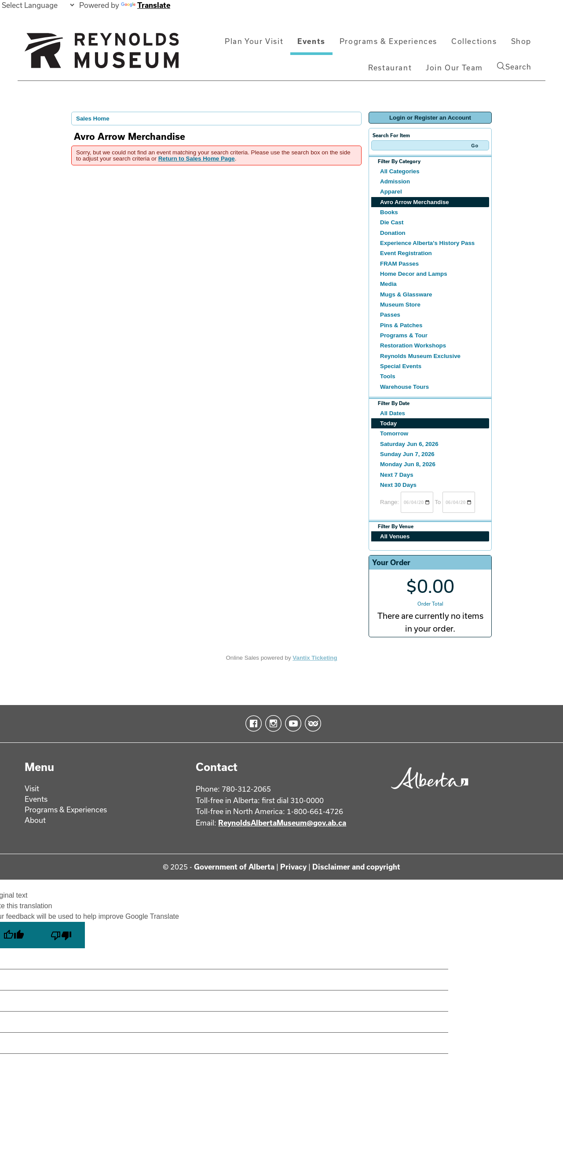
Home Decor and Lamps (413, 273)
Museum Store (400, 304)
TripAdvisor (311, 723)
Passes (390, 314)
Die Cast (391, 222)
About (35, 820)
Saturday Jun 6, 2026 (409, 444)
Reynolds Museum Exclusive (420, 356)
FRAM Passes (399, 263)
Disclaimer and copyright (356, 866)
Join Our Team (454, 67)
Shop (521, 41)
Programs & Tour (404, 335)
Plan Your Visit (254, 41)
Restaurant (390, 67)
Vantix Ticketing (314, 657)
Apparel (391, 191)
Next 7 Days (396, 474)
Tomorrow (394, 433)
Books (389, 212)
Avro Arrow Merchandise (414, 202)
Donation (393, 233)
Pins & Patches (401, 325)
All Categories (400, 171)
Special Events (400, 366)
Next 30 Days (398, 485)
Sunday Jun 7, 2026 (407, 454)
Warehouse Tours (404, 387)
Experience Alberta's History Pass (427, 243)
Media (388, 284)
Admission (395, 181)
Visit (32, 788)
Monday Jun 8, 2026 (407, 464)
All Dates (392, 413)
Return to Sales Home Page (196, 158)
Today (388, 423)
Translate (145, 5)
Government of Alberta (234, 866)
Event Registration (406, 253)
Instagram (272, 723)
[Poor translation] (61, 935)
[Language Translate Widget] (38, 5)
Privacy (293, 866)
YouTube (291, 723)
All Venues (394, 536)
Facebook (252, 723)
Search (514, 66)
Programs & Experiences (388, 41)
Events (311, 41)
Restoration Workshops (413, 345)
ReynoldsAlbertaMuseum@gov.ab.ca (282, 823)
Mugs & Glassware (406, 294)
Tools (387, 376)
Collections (474, 41)
